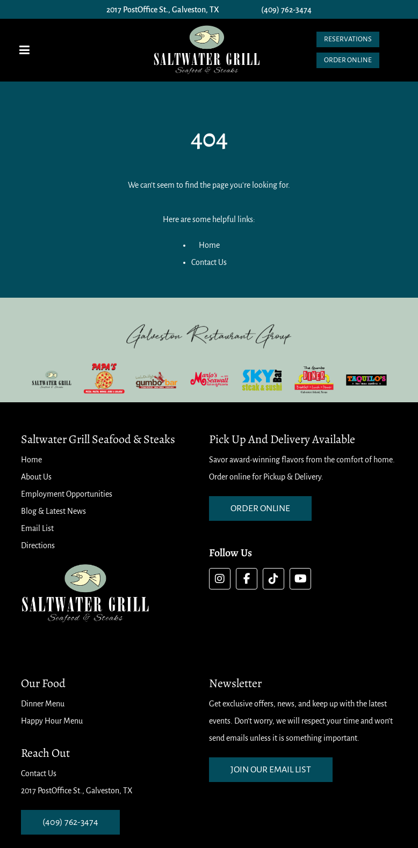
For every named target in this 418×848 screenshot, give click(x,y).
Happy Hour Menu (52, 721)
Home (209, 245)
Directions (38, 545)
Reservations (348, 39)
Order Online (348, 60)
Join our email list (270, 770)
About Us (36, 477)
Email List (37, 528)
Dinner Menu (42, 703)
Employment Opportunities (66, 494)
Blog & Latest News (53, 511)
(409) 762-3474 (286, 9)
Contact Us (209, 262)
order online (260, 508)
